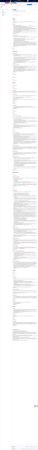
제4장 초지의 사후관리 (3, 13)
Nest (13, 4)
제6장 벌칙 (2, 15)
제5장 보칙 (2, 14)
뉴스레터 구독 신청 (27, 446)
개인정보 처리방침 (15, 449)
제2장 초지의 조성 (3, 12)
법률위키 (7, 4)
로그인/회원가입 (35, 4)
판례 (9, 4)
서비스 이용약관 (13, 449)
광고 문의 (35, 446)
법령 (11, 4)
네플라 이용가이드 (31, 446)
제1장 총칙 (2, 11)
